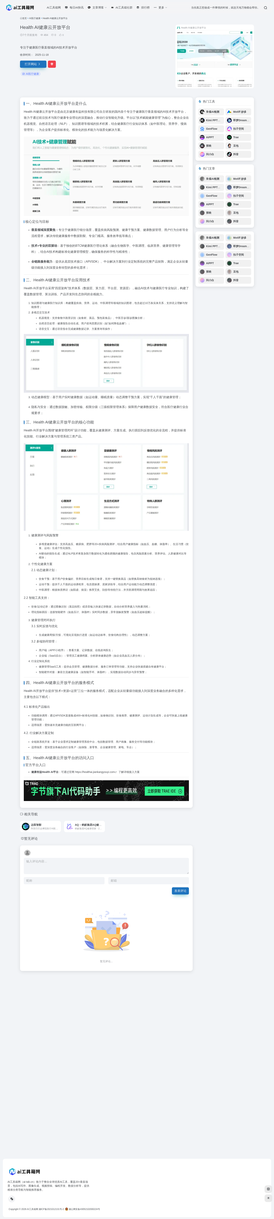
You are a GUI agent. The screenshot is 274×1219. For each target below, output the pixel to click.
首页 (24, 18)
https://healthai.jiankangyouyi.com (95, 771)
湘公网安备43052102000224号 (82, 1209)
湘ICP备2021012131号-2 (51, 1209)
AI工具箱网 (32, 1209)
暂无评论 (31, 838)
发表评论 (180, 890)
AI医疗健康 (34, 18)
